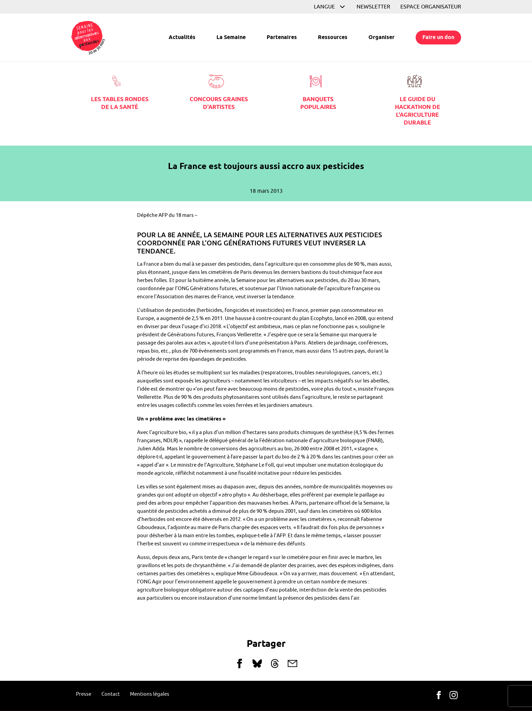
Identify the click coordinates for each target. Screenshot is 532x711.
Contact (110, 694)
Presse (83, 694)
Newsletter (373, 6)
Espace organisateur (430, 6)
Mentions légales (149, 694)
